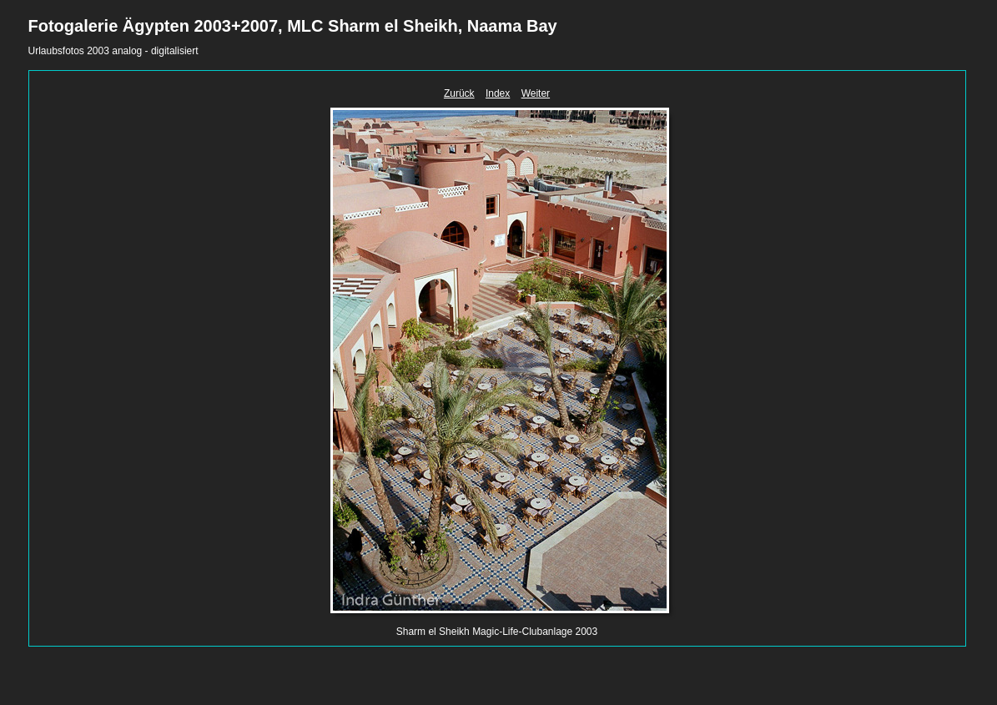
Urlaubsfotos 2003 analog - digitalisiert (113, 51)
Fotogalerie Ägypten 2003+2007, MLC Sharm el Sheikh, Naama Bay (292, 26)
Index (498, 93)
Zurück (459, 93)
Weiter (535, 93)
